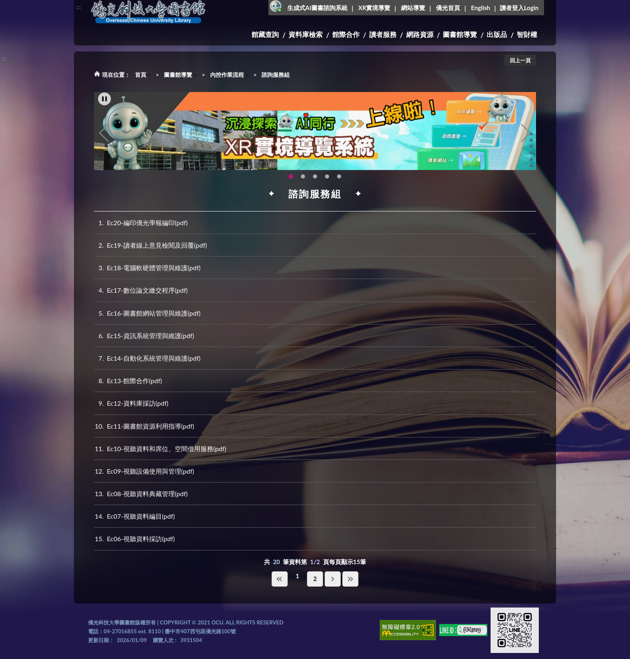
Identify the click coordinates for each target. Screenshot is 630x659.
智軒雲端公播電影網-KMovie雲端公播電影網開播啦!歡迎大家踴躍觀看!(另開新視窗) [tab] (303, 184)
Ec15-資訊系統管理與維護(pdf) (144, 335)
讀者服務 (383, 34)
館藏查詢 (265, 34)
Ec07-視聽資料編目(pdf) (134, 516)
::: (78, 6)
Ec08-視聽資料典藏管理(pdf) (141, 493)
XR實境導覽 (374, 7)
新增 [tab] (339, 184)
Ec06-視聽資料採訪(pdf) (134, 538)
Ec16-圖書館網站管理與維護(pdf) (147, 313)
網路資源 (420, 34)
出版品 (497, 34)
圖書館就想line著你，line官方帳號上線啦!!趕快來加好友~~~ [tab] (315, 184)
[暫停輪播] (104, 106)
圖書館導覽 (460, 34)
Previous (104, 141)
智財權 (527, 34)
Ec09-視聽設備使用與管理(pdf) (144, 471)
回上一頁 (520, 60)
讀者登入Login (519, 7)
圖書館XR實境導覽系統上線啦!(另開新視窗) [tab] (291, 184)
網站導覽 (413, 7)
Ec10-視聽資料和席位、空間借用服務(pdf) (160, 448)
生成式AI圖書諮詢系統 (317, 7)
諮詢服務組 (276, 74)
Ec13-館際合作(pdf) (128, 380)
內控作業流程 (227, 74)
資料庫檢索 (305, 34)
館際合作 (346, 34)
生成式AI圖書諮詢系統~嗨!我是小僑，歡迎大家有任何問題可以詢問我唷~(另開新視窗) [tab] (327, 184)
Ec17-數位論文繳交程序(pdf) (141, 290)
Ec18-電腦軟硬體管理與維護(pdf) (147, 267)
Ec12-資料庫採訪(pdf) (131, 403)
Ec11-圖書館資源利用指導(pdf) (144, 426)
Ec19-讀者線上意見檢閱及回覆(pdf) (150, 245)
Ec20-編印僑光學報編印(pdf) (141, 222)
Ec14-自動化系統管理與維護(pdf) (147, 358)
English (480, 7)
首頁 (140, 74)
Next (526, 141)
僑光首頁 (448, 7)
